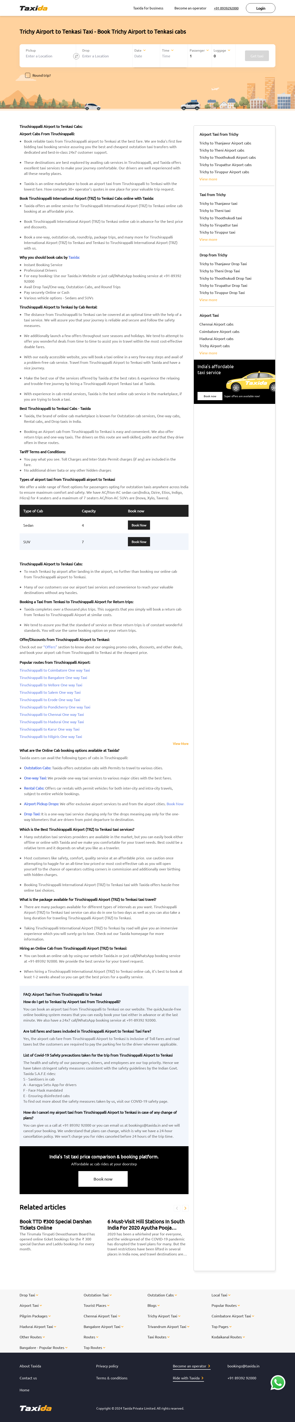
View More (181, 743)
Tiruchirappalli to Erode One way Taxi (50, 699)
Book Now (139, 525)
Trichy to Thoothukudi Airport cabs (227, 157)
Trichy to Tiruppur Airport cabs (224, 171)
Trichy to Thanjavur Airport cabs (225, 143)
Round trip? (38, 75)
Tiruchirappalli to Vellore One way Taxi (51, 684)
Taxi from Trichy (213, 194)
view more (208, 178)
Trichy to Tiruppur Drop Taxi (222, 292)
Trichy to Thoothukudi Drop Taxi (225, 278)
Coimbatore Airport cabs (219, 331)
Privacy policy (107, 1365)
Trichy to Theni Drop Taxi (219, 270)
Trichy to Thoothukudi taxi (220, 217)
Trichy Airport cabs (214, 345)
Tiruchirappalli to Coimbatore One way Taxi (55, 670)
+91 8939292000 (226, 8)
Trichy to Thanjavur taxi (218, 203)
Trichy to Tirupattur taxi (218, 225)
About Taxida (30, 1365)
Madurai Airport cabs (216, 338)
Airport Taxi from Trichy (219, 134)
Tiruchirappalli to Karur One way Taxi (50, 729)
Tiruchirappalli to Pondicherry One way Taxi (55, 707)
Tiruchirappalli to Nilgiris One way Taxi (51, 736)
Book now (103, 1178)
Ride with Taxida (188, 1377)
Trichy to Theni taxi (214, 210)
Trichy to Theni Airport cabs (221, 150)
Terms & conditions (111, 1377)
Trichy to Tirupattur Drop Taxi (223, 285)
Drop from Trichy (213, 255)
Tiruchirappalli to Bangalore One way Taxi (53, 677)
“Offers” (50, 646)
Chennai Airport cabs (216, 324)
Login (260, 8)
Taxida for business (148, 8)
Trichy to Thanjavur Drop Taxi (223, 263)
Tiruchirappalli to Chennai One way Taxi (52, 714)
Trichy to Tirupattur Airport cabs (225, 164)
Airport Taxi (209, 315)
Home (25, 1389)
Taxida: (74, 257)
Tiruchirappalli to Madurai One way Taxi (52, 721)
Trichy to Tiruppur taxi (217, 232)
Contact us (28, 1377)
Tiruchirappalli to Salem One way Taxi (50, 692)
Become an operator (190, 8)
